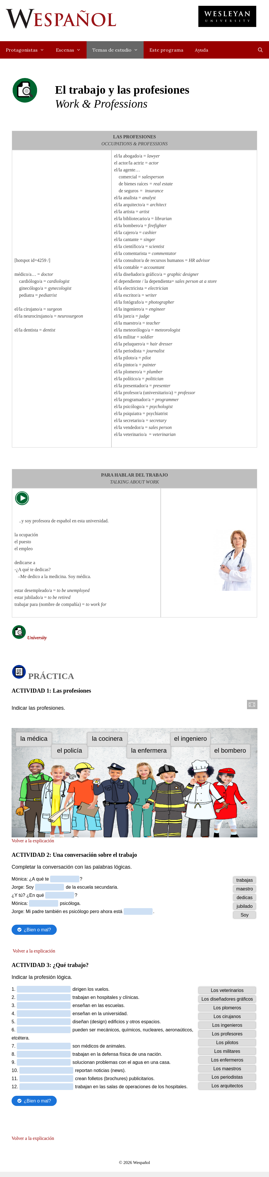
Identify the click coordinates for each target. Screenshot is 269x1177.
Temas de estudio (118, 50)
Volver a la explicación (33, 878)
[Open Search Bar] (260, 50)
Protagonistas (28, 50)
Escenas (71, 50)
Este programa (166, 50)
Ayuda (201, 50)
